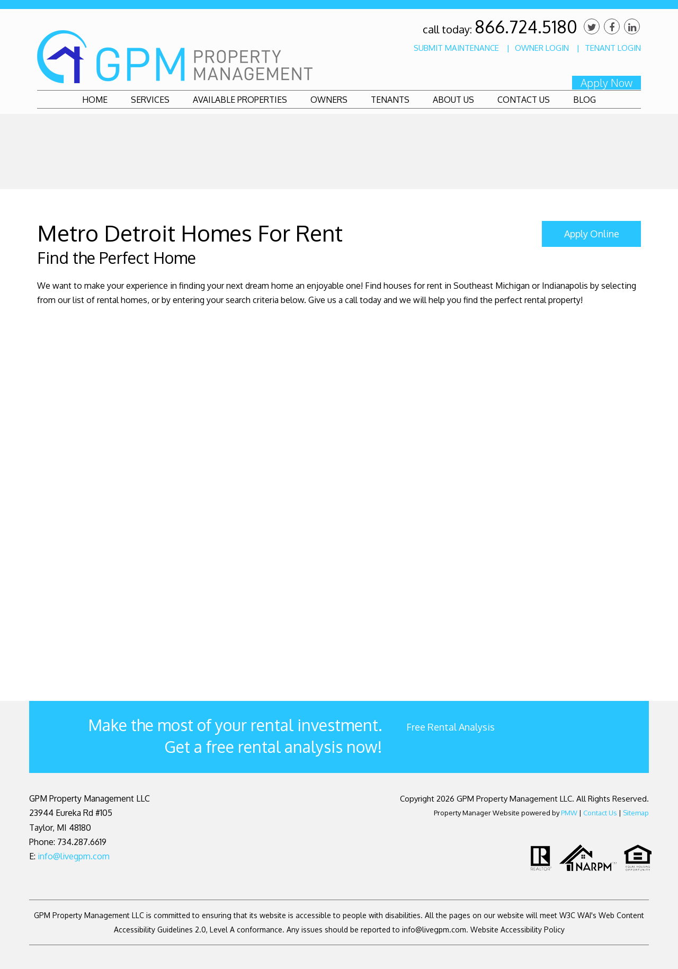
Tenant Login (613, 48)
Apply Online (591, 233)
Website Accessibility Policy (517, 929)
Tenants (390, 99)
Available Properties (240, 99)
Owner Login (542, 48)
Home (95, 99)
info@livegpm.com (74, 856)
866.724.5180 (526, 27)
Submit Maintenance (456, 48)
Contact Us (523, 99)
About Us (453, 99)
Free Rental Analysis (450, 727)
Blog (584, 99)
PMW (569, 812)
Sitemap (636, 812)
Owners (328, 99)
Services (150, 99)
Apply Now (606, 83)
